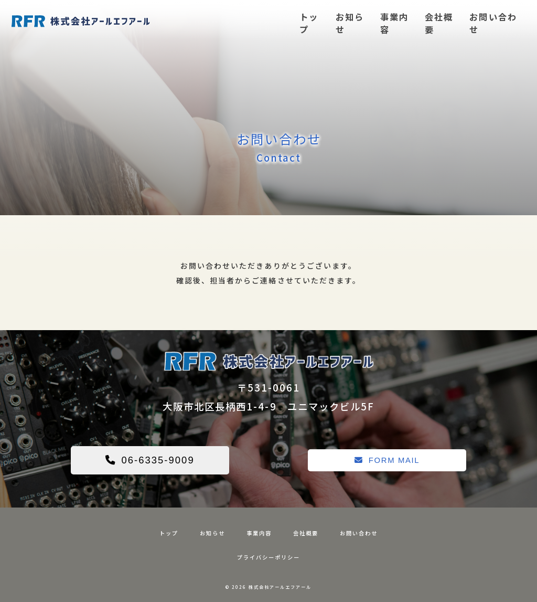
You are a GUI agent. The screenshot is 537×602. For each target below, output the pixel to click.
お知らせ (350, 23)
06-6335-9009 (150, 460)
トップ (308, 23)
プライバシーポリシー (268, 557)
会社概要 (439, 23)
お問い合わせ (493, 23)
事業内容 (394, 23)
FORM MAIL (387, 460)
